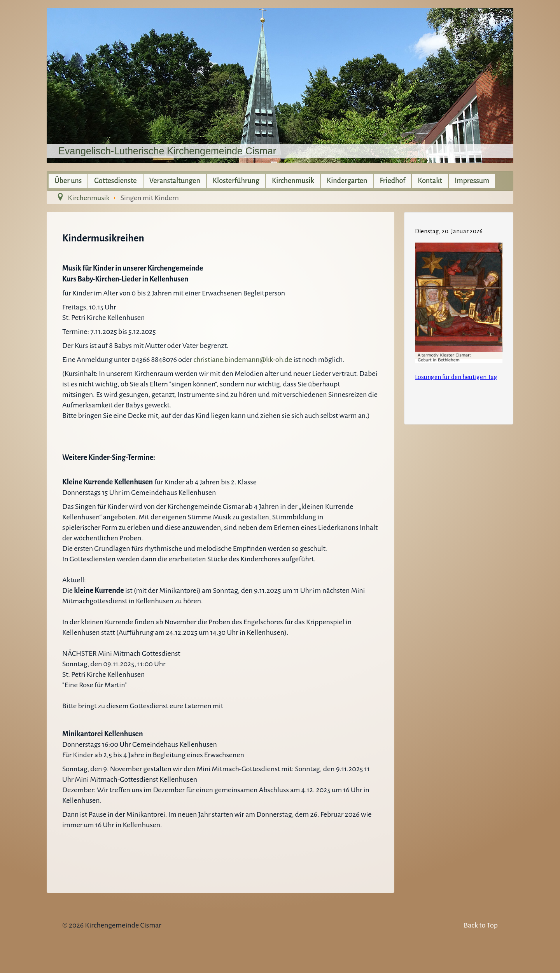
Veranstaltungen (174, 181)
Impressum (472, 181)
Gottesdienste (115, 181)
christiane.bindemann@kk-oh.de (242, 359)
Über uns (68, 181)
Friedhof (393, 181)
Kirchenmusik (293, 181)
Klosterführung (236, 181)
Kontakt (430, 181)
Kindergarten (347, 181)
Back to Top (481, 925)
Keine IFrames (459, 317)
